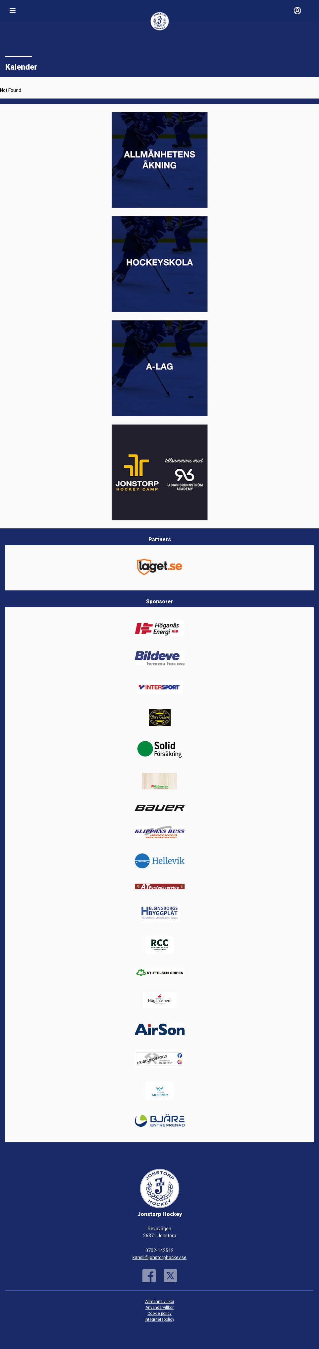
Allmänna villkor (159, 1301)
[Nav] (12, 10)
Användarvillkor (159, 1307)
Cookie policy (159, 1313)
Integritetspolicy (159, 1319)
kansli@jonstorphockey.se (159, 1257)
